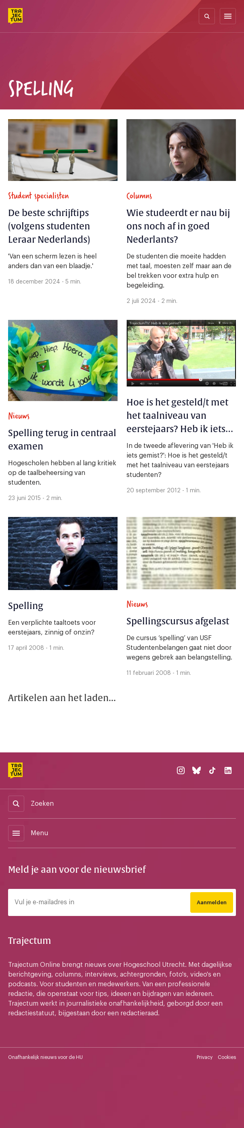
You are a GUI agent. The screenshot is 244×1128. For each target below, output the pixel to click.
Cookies (227, 1057)
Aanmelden (212, 902)
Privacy (204, 1057)
